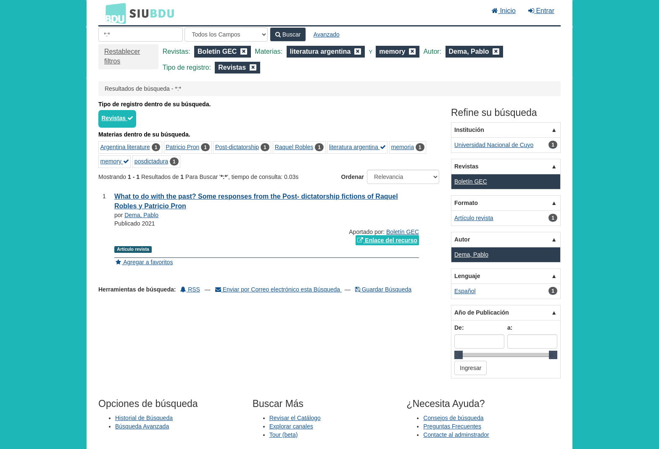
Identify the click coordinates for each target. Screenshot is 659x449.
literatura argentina (357, 147)
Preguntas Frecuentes (452, 426)
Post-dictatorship (237, 147)
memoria (402, 147)
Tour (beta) (283, 434)
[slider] (458, 355)
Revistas (117, 118)
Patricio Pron (182, 147)
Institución (469, 129)
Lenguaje (467, 276)
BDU (113, 13)
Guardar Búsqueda (383, 289)
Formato (466, 203)
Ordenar (352, 176)
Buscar (288, 34)
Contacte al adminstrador (456, 434)
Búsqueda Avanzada (142, 426)
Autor (462, 239)
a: (509, 327)
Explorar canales (291, 426)
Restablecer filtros (122, 56)
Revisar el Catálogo (295, 418)
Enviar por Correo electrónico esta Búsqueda (278, 289)
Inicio (504, 10)
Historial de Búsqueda (144, 418)
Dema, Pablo (141, 215)
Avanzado (327, 34)
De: (459, 327)
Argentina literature (125, 147)
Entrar (541, 10)
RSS (190, 289)
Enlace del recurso (387, 240)
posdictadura (151, 161)
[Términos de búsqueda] (140, 34)
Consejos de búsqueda (453, 418)
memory (114, 161)
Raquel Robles (294, 147)
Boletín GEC (402, 231)
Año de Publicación (481, 312)
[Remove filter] (243, 51)
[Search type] (226, 34)
